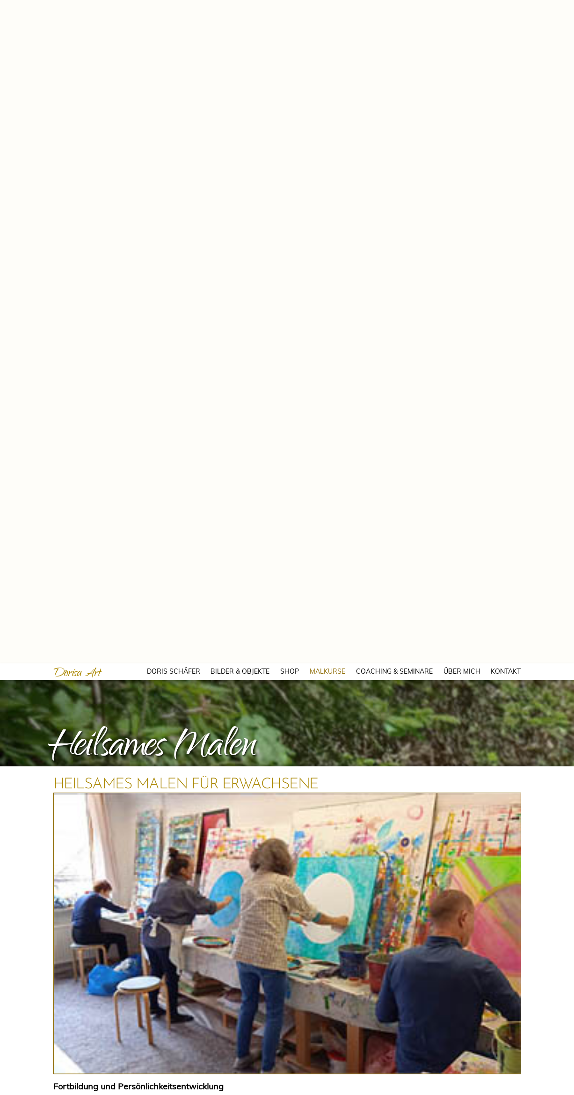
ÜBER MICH (461, 8)
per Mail (116, 701)
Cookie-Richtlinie (421, 1079)
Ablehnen (438, 1060)
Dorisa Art (77, 10)
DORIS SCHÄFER (173, 8)
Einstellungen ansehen (518, 1060)
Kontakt (458, 1079)
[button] (555, 982)
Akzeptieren (366, 1060)
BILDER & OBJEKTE (240, 8)
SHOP (289, 8)
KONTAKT (506, 8)
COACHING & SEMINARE (394, 8)
